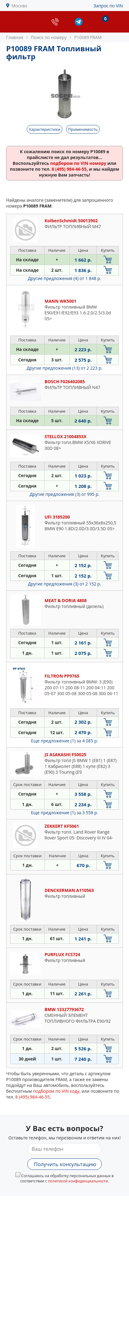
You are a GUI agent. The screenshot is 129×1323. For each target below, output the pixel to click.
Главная (14, 37)
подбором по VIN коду (56, 1091)
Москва (19, 6)
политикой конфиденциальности (78, 1181)
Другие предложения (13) (65, 368)
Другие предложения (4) (64, 278)
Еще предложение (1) (64, 741)
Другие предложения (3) (65, 494)
